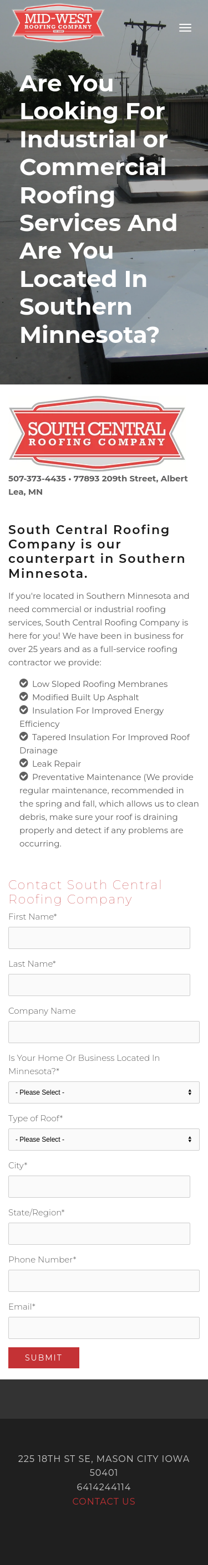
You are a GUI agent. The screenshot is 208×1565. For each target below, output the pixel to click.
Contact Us (103, 1501)
